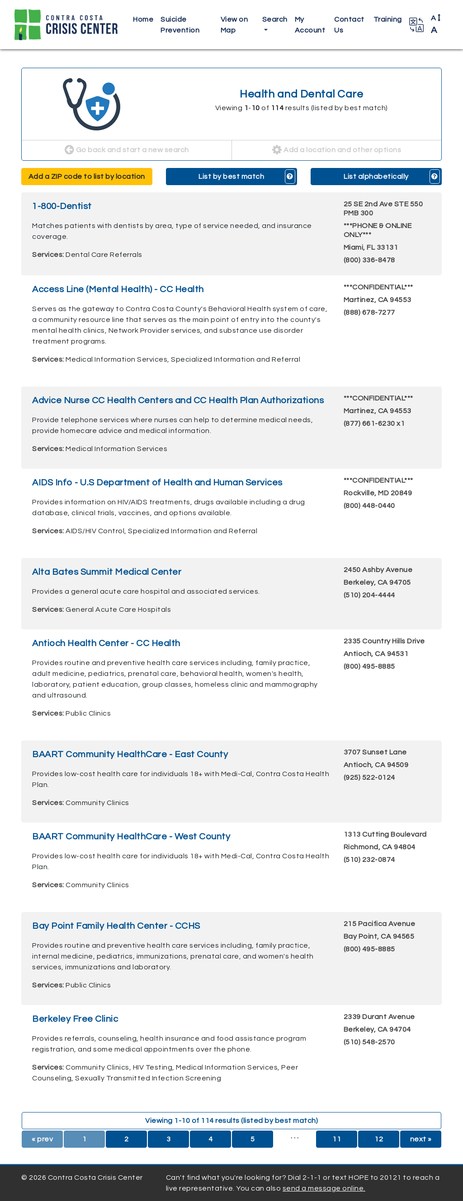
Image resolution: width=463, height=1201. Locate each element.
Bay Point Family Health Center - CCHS (116, 926)
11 (336, 1139)
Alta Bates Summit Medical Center (106, 572)
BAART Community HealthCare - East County (130, 754)
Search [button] (275, 19)
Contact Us (349, 25)
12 (378, 1139)
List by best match (231, 176)
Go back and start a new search (127, 150)
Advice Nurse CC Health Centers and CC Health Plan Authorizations (178, 400)
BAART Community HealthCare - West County (131, 836)
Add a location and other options (336, 150)
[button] (416, 25)
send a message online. (324, 1188)
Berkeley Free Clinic (75, 1019)
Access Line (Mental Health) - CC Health (118, 289)
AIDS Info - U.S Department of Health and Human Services (157, 482)
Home (143, 19)
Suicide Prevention (180, 25)
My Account (310, 25)
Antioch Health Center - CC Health (106, 643)
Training (387, 19)
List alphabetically (376, 176)
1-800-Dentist (62, 206)
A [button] (436, 24)
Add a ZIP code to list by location (86, 176)
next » (421, 1139)
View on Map (234, 25)
